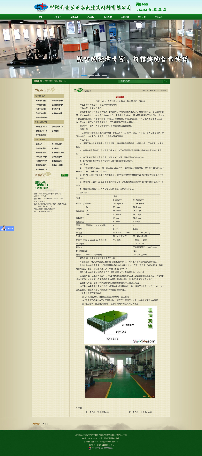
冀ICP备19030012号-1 (105, 445)
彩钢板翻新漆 (41, 135)
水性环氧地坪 (41, 165)
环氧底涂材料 (41, 113)
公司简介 (57, 17)
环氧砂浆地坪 (41, 153)
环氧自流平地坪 (41, 117)
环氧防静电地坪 (41, 161)
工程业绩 (125, 17)
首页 (41, 17)
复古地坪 (55, 148)
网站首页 (153, 90)
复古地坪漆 (56, 109)
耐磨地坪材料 (41, 101)
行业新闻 (108, 17)
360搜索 (45, 424)
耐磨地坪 (39, 144)
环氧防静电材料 (58, 101)
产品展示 (91, 17)
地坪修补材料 (57, 113)
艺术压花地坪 (57, 157)
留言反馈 (142, 17)
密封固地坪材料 (58, 105)
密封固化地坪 (57, 144)
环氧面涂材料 (41, 105)
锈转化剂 (55, 131)
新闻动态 (74, 17)
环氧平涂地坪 (41, 148)
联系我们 (158, 17)
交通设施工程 (57, 161)
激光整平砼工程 (41, 169)
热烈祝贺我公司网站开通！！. (54, 81)
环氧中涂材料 (41, 109)
